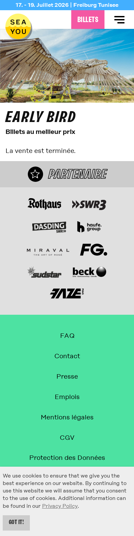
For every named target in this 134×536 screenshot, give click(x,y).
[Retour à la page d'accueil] (18, 26)
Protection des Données (67, 457)
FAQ (67, 335)
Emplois (67, 396)
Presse (67, 376)
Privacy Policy (60, 506)
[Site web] (44, 204)
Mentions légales (67, 417)
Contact (67, 356)
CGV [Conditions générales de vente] (67, 437)
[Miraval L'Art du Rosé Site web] (48, 252)
